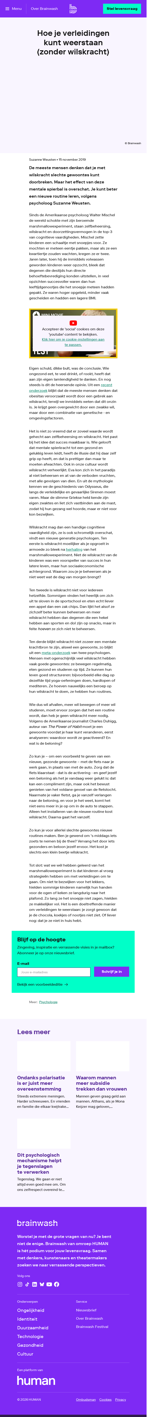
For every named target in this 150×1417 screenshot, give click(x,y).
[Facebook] (56, 1284)
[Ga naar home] (73, 8)
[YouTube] (49, 1284)
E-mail (23, 963)
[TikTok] (27, 1284)
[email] (53, 972)
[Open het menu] (13, 9)
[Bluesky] (42, 1284)
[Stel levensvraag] (122, 9)
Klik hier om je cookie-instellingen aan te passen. (73, 342)
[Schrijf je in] (111, 972)
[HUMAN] (36, 1380)
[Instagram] (20, 1284)
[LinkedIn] (34, 1284)
